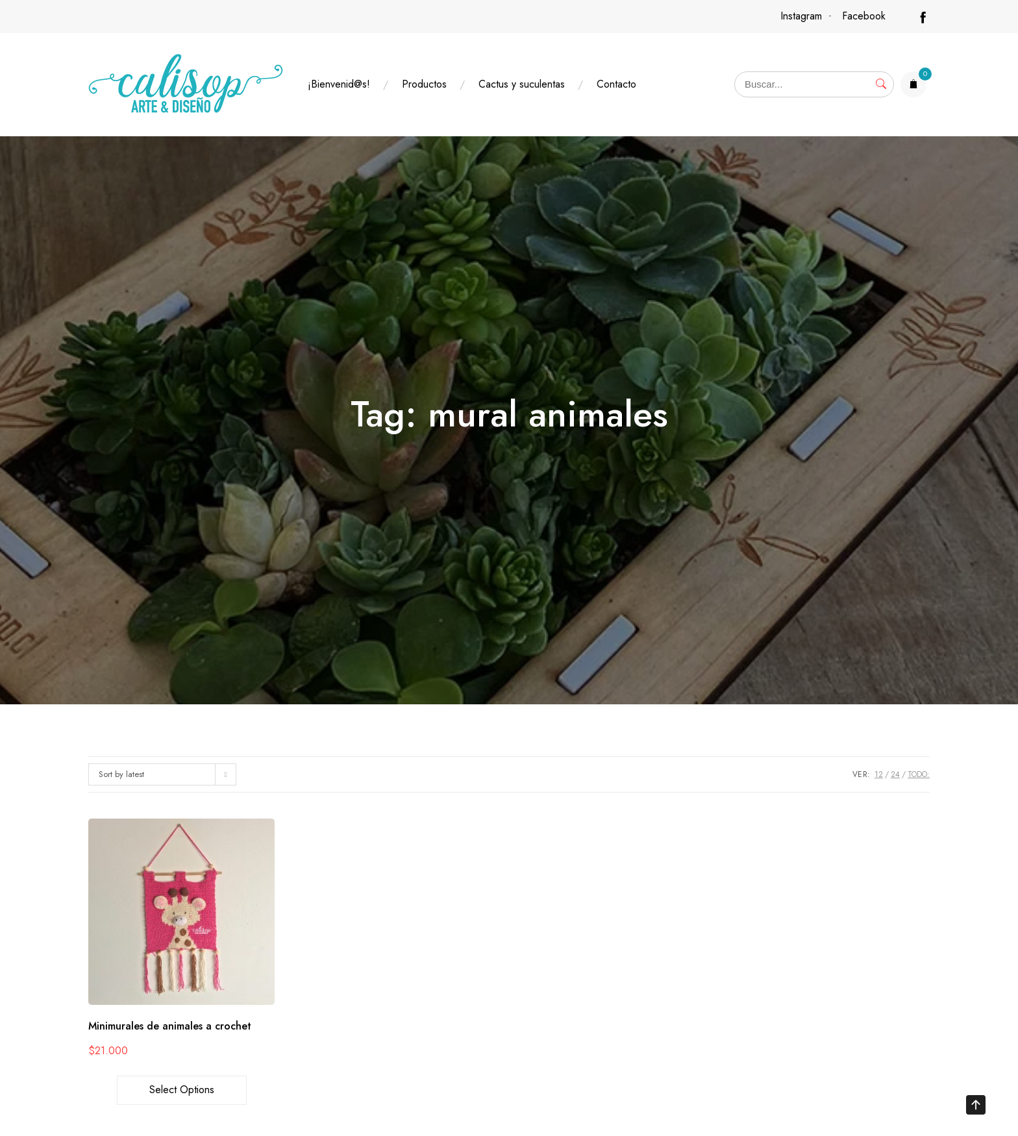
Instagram (801, 15)
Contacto (616, 84)
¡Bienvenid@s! (339, 84)
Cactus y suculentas (521, 84)
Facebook (864, 15)
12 (879, 774)
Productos (424, 84)
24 (895, 774)
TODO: (919, 774)
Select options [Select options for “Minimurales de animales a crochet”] (181, 1089)
